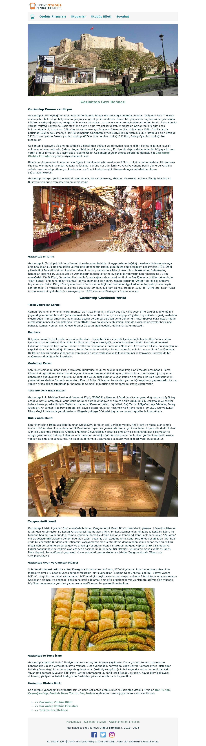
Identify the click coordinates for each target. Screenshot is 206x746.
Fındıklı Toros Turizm (64, 693)
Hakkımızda (73, 721)
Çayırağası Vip (38, 693)
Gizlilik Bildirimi (118, 721)
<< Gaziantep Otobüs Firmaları (56, 706)
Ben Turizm (163, 689)
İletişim (135, 721)
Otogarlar (78, 16)
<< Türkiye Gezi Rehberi (51, 710)
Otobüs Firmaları (52, 16)
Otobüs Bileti (101, 16)
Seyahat (122, 16)
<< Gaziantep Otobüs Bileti (53, 702)
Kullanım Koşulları (95, 721)
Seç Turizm (87, 693)
